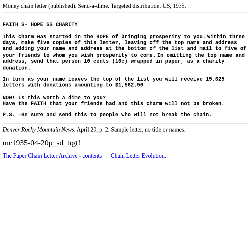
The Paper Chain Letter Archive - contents (52, 168)
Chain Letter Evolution (138, 168)
